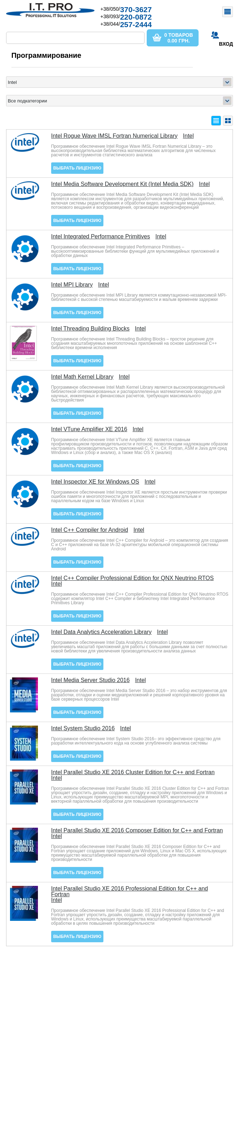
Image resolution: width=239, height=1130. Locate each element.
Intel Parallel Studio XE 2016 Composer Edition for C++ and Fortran (137, 830)
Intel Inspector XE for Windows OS (95, 482)
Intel (188, 136)
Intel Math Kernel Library (82, 377)
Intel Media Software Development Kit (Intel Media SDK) (122, 184)
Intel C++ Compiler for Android (89, 530)
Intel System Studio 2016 (83, 728)
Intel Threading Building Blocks (90, 329)
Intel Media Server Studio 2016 (90, 680)
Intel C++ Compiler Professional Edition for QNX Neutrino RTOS (132, 578)
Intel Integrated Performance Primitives (100, 236)
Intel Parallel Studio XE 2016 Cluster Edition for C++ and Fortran (133, 772)
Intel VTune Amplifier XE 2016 (89, 429)
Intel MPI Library (72, 285)
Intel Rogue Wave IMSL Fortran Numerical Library (114, 136)
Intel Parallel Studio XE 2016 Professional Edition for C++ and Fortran (129, 891)
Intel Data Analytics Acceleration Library (101, 632)
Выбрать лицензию (77, 168)
